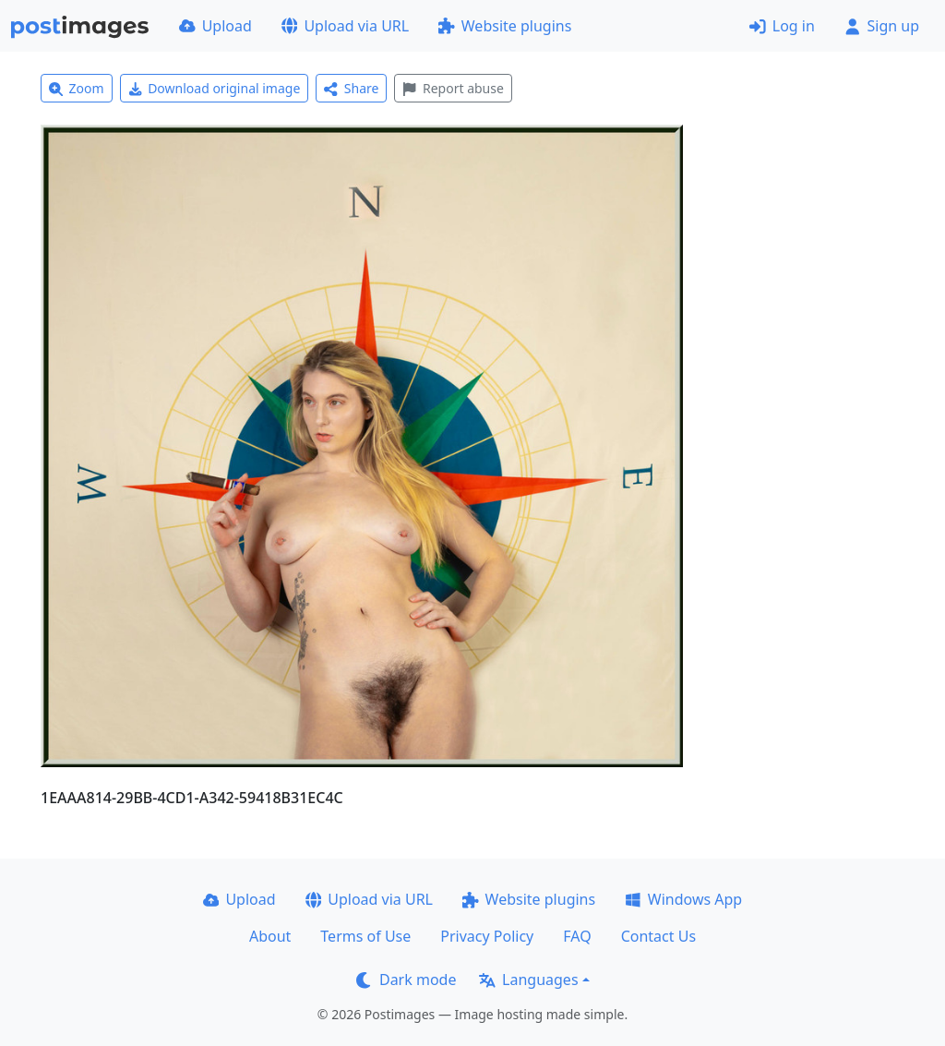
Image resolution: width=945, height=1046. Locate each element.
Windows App (683, 899)
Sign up (881, 26)
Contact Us (658, 936)
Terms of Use (365, 936)
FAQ (577, 936)
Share (351, 88)
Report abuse (452, 88)
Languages (528, 979)
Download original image (214, 88)
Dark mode (406, 979)
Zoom (76, 88)
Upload (215, 26)
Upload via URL (345, 26)
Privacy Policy (486, 936)
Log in (782, 26)
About (270, 936)
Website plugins (504, 26)
